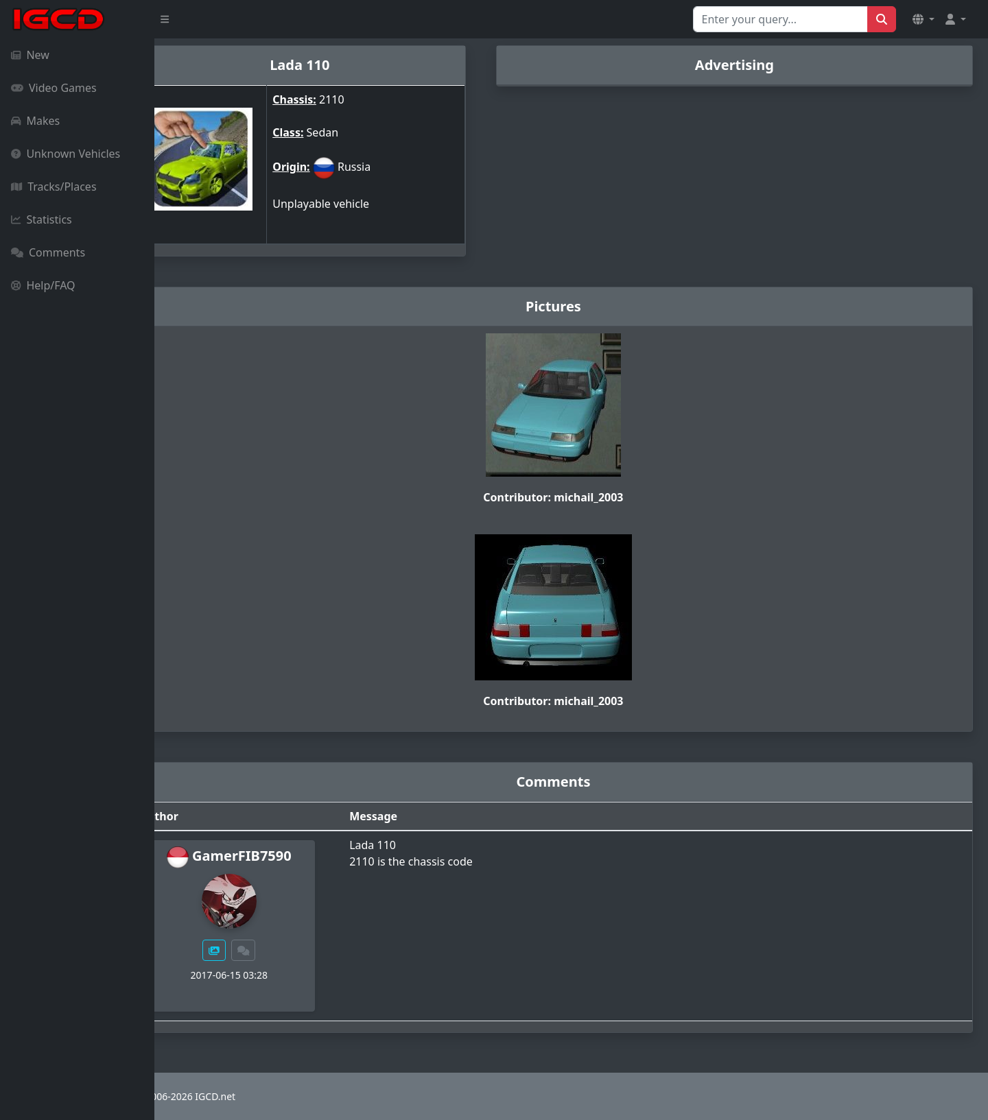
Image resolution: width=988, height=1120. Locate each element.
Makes (35, 120)
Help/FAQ (43, 285)
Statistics (41, 219)
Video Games (54, 87)
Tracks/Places (54, 186)
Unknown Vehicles (65, 153)
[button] (923, 19)
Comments (48, 252)
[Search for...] (780, 19)
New (30, 54)
